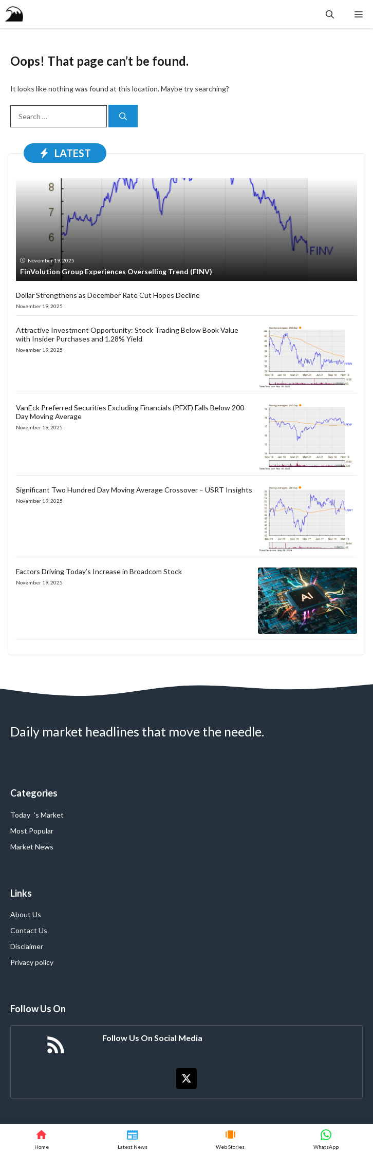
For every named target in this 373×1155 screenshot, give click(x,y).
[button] (329, 14)
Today (20, 814)
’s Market (49, 814)
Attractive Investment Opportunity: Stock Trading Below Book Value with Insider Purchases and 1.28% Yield (127, 334)
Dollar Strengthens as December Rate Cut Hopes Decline (108, 295)
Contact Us (28, 930)
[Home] (41, 1139)
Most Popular (31, 830)
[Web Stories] (230, 1139)
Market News (31, 846)
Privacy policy (31, 962)
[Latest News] (132, 1139)
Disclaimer (26, 946)
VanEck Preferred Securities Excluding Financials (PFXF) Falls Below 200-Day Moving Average (131, 412)
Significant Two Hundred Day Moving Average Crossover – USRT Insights (134, 489)
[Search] (123, 116)
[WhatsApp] (326, 1139)
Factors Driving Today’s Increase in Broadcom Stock (99, 571)
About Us (25, 914)
